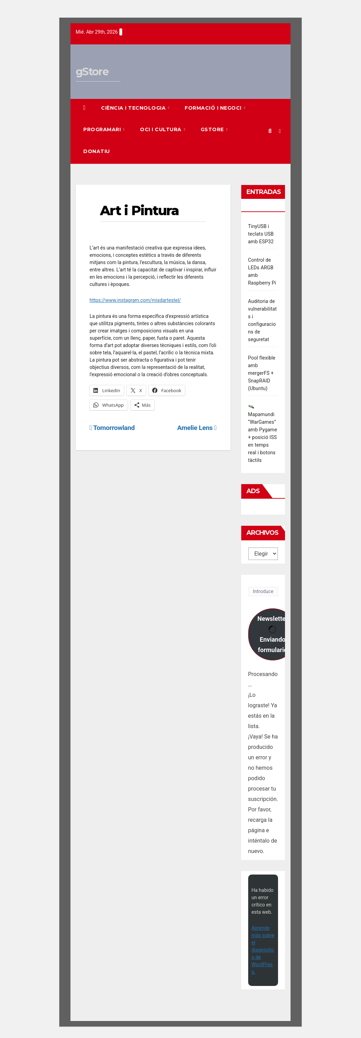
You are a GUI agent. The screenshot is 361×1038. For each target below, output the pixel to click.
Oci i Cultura (161, 129)
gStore (92, 71)
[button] (269, 131)
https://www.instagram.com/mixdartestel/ (135, 300)
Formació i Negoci (214, 108)
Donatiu (96, 151)
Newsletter (272, 634)
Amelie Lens (197, 428)
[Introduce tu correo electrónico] (263, 591)
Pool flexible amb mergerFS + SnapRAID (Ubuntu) (262, 373)
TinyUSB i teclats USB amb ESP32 (261, 233)
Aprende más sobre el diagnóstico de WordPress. (263, 949)
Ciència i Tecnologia (134, 108)
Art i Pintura (139, 210)
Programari (103, 129)
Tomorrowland (112, 428)
